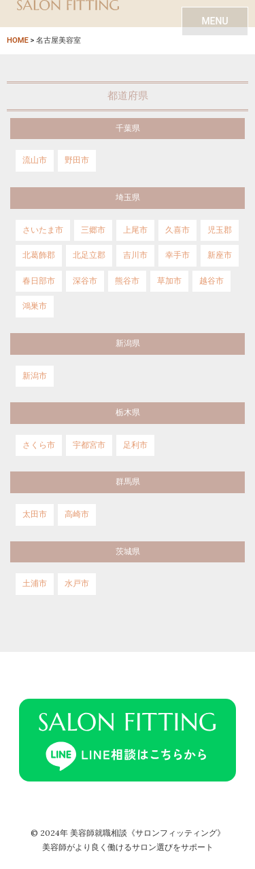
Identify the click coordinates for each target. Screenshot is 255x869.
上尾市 (135, 230)
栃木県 (128, 412)
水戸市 (77, 583)
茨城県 (128, 551)
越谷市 (211, 281)
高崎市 (77, 514)
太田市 (34, 514)
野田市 (77, 160)
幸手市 (177, 255)
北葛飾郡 (38, 255)
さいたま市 (42, 230)
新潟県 (128, 343)
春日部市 (38, 281)
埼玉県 (128, 197)
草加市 (169, 281)
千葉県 (128, 128)
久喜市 (177, 230)
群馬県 (128, 481)
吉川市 (135, 255)
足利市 (135, 445)
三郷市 (93, 230)
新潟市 (34, 376)
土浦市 (34, 583)
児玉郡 (219, 230)
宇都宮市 (89, 445)
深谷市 (85, 281)
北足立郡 (89, 255)
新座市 (219, 255)
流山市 (34, 160)
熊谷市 (127, 281)
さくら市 (38, 445)
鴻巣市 (34, 306)
